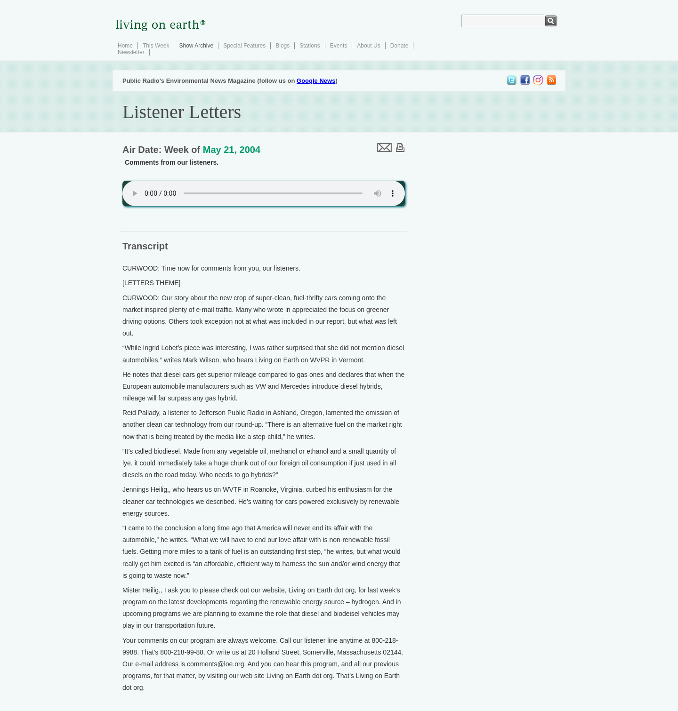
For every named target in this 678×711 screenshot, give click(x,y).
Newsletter (131, 52)
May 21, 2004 (231, 149)
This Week (156, 45)
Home (125, 45)
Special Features (244, 45)
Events (338, 45)
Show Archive (196, 45)
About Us (368, 45)
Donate (399, 45)
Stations (309, 45)
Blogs (282, 45)
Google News (316, 80)
